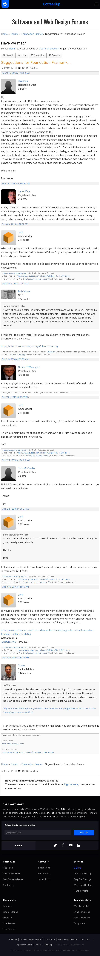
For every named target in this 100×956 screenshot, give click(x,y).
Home (4, 33)
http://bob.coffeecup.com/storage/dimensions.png (29, 346)
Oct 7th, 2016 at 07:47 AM (15, 283)
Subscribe (37, 55)
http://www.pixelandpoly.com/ (15, 273)
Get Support (86, 939)
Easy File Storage (82, 879)
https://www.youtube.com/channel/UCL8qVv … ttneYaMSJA (28, 752)
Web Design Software (67, 939)
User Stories (9, 929)
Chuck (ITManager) (29, 367)
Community (9, 900)
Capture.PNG (9, 641)
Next (32, 67)
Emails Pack (44, 867)
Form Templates (82, 917)
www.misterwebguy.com (13, 744)
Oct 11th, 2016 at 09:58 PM (15, 397)
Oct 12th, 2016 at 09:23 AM (15, 509)
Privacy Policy (60, 950)
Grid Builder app (18, 355)
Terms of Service (77, 950)
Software (43, 861)
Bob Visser (24, 291)
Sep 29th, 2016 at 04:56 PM (16, 183)
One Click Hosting (83, 873)
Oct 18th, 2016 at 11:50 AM (15, 587)
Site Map (48, 945)
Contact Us (8, 885)
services (50, 813)
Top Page (12, 939)
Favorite (54, 55)
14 (27, 67)
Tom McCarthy (26, 468)
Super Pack (44, 879)
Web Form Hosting (83, 885)
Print (22, 55)
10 (12, 67)
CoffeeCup (9, 861)
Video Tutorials (10, 912)
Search (8, 55)
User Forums (9, 923)
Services (78, 861)
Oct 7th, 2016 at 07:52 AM (15, 359)
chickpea (23, 80)
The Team (8, 867)
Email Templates (82, 912)
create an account (49, 48)
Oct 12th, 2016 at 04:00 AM (16, 460)
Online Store (49, 939)
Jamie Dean (24, 191)
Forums (14, 33)
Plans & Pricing (81, 890)
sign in (13, 48)
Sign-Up (84, 832)
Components (80, 923)
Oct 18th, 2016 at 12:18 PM (15, 657)
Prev (6, 67)
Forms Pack (44, 873)
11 (16, 67)
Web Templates (81, 906)
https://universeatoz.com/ (37, 279)
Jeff (20, 232)
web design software (30, 813)
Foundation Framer (31, 33)
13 (23, 67)
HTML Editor (61, 809)
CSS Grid (51, 352)
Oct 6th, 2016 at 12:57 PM (15, 224)
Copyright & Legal (24, 945)
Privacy (38, 945)
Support (7, 906)
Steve (21, 665)
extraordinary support (45, 816)
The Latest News (11, 873)
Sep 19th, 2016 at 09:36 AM (16, 73)
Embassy (7, 917)
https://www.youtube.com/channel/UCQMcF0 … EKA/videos (43, 276)
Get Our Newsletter (13, 879)
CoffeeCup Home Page (30, 939)
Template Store (82, 900)
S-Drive (77, 867)
